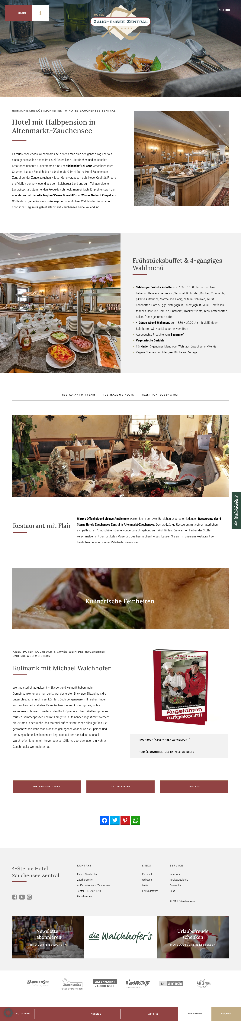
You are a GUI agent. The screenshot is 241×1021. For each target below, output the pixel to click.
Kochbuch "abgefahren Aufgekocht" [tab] (165, 739)
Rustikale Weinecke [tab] (118, 395)
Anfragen (195, 1014)
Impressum (175, 874)
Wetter (145, 885)
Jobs (172, 890)
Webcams (147, 879)
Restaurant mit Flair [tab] (78, 395)
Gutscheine (23, 1014)
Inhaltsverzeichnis (179, 879)
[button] (8, 1012)
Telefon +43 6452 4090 (89, 890)
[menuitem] (220, 10)
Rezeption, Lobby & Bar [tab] (160, 395)
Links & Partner (150, 890)
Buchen (226, 1014)
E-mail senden (84, 896)
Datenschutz (176, 885)
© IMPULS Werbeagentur (182, 901)
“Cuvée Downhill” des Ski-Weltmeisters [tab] (167, 752)
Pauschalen (148, 874)
